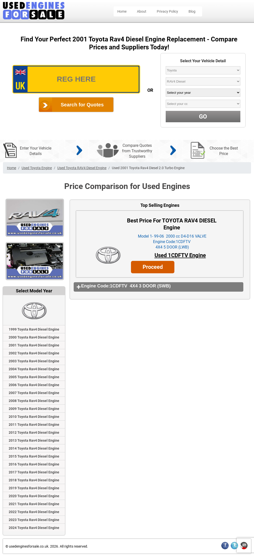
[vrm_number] (76, 79)
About (141, 11)
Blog (192, 11)
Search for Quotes (82, 104)
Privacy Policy (167, 11)
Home (122, 11)
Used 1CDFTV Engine (180, 255)
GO (203, 116)
